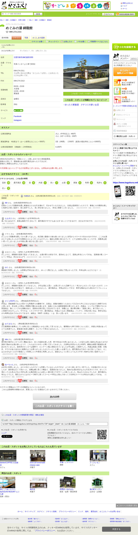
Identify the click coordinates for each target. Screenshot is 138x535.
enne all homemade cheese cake (37, 464)
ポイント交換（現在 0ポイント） (124, 125)
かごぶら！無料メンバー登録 (125, 71)
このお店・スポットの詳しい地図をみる (86, 94)
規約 (87, 511)
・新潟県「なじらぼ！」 (62, 521)
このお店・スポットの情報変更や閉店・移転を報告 (24, 415)
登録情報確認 (121, 131)
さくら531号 (10, 301)
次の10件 (54, 397)
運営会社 (94, 511)
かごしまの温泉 (39, 38)
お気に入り (68, 42)
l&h (6, 203)
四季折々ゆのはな (67, 489)
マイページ (120, 119)
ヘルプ (125, 6)
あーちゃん (9, 365)
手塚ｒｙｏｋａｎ (67, 462)
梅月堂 (32, 489)
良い (54, 182)
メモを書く (81, 42)
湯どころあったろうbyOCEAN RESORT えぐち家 (10, 491)
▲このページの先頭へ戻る (127, 505)
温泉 (6, 182)
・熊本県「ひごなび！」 (62, 519)
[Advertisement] (125, 29)
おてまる (8, 324)
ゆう (6, 267)
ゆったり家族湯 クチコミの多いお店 (82, 104)
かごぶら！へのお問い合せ (110, 511)
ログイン (108, 14)
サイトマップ (30, 511)
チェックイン (54, 42)
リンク (80, 511)
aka (6, 339)
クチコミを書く (38, 42)
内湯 (43, 182)
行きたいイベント (123, 115)
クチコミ (16, 38)
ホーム (125, 8)
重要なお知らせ (128, 3)
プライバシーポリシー (67, 511)
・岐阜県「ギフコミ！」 (89, 521)
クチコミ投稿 (51, 511)
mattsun (27, 196)
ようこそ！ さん (93, 13)
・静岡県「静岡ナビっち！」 (90, 519)
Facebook (17, 116)
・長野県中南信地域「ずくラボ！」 (120, 521)
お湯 (66, 182)
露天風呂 (19, 182)
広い (6, 188)
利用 (89, 182)
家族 (77, 182)
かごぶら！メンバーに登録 (123, 166)
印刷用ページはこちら (99, 42)
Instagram (17, 120)
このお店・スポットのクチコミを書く (54, 406)
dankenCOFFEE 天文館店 (9, 464)
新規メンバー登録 (125, 14)
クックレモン (95, 463)
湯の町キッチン (96, 489)
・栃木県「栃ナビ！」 (34, 519)
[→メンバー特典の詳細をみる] (125, 106)
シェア (4, 433)
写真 (26, 38)
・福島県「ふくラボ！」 (34, 521)
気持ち (102, 182)
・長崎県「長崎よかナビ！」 (118, 519)
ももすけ (8, 218)
